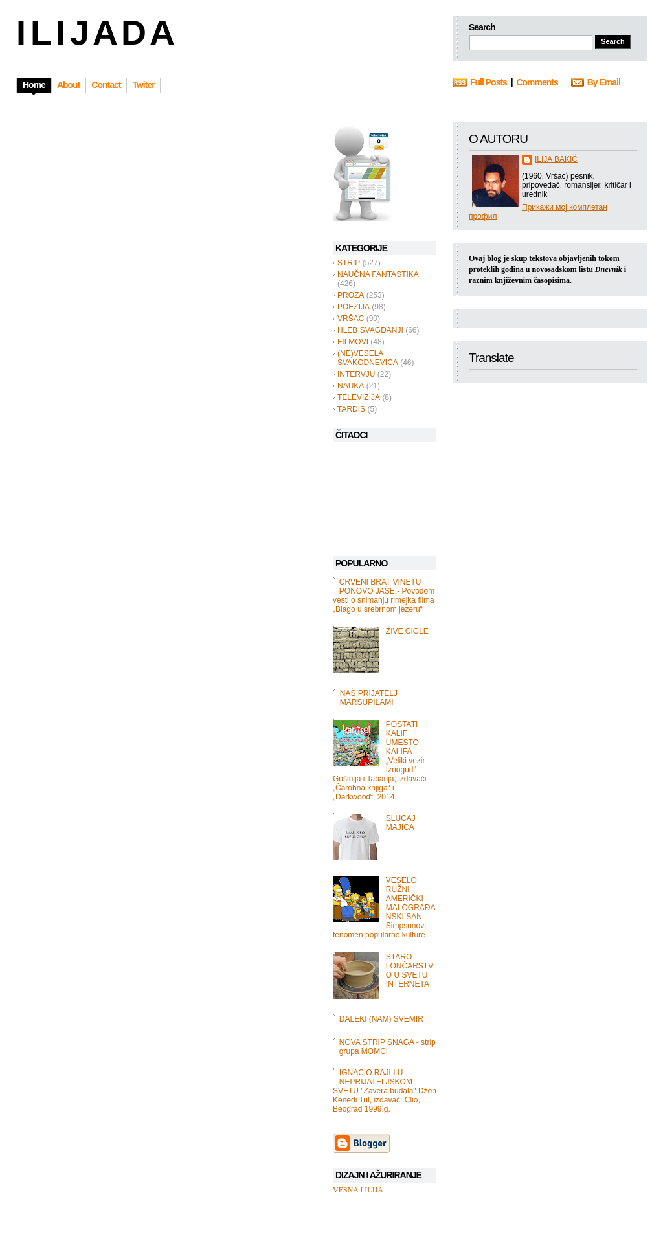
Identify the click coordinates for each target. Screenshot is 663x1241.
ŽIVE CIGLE (407, 631)
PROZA (350, 295)
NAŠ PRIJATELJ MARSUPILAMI (369, 698)
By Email (603, 82)
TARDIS (351, 409)
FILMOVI (352, 341)
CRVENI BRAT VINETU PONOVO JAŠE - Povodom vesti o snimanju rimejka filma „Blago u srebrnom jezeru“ (383, 595)
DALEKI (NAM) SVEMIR (381, 1018)
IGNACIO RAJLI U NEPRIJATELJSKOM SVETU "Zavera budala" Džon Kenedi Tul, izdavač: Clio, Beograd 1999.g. (384, 1090)
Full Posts (488, 82)
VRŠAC (350, 318)
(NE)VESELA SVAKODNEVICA (367, 358)
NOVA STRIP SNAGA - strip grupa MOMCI (387, 1047)
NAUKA (350, 385)
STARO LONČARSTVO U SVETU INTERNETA (409, 970)
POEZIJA (353, 306)
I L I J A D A (94, 32)
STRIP (348, 262)
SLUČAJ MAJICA (401, 823)
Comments (536, 82)
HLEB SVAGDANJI (370, 330)
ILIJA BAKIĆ (556, 159)
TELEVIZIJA (358, 397)
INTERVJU (356, 374)
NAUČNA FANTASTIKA (378, 274)
